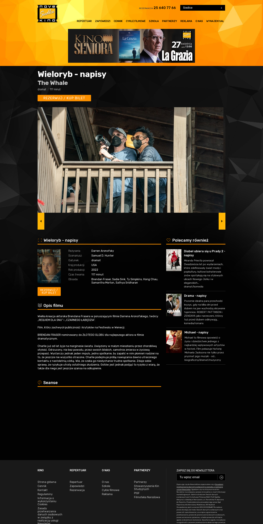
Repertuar (84, 21)
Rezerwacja (77, 429)
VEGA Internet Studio (110, 516)
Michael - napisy (196, 332)
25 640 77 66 (165, 8)
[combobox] (202, 8)
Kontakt (43, 429)
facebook (45, 506)
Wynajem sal (215, 21)
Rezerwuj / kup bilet (64, 98)
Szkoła (154, 21)
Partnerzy (169, 21)
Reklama (186, 21)
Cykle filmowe (136, 21)
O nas (199, 21)
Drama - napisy (195, 296)
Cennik (118, 21)
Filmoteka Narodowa (147, 436)
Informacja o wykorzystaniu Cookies (47, 441)
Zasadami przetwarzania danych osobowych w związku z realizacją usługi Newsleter (200, 426)
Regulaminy (45, 433)
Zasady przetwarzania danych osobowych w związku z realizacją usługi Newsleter (50, 456)
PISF (137, 432)
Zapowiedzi (102, 21)
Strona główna (47, 421)
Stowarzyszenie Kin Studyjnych (146, 427)
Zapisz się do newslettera (195, 410)
